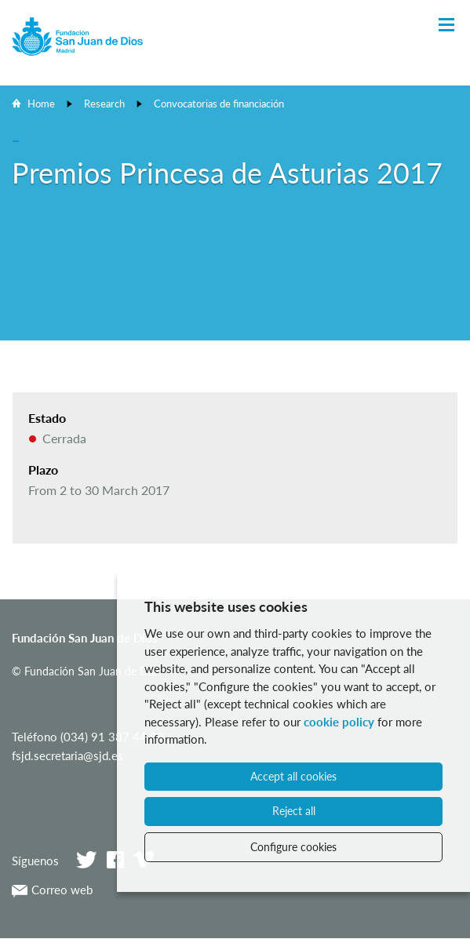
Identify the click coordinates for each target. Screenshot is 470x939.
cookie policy (339, 722)
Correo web (52, 890)
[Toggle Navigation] (446, 25)
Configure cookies (293, 846)
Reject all (293, 810)
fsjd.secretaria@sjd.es (67, 755)
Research (104, 103)
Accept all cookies (293, 776)
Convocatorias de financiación (219, 103)
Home (41, 103)
